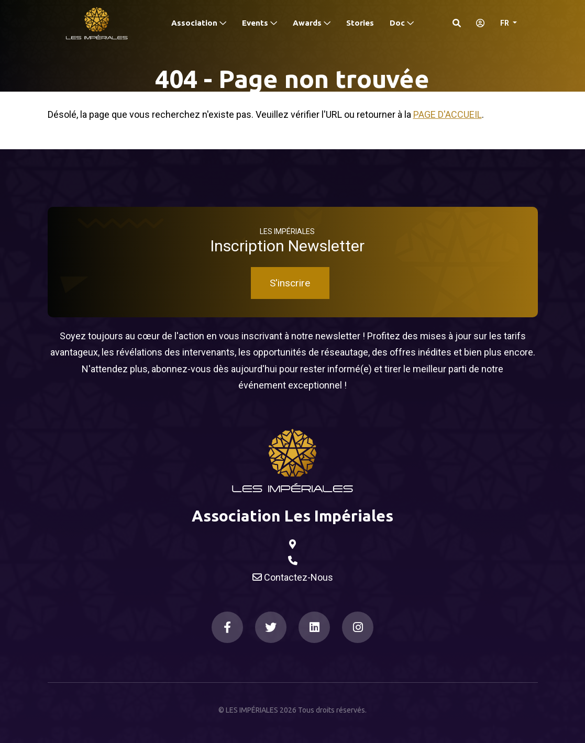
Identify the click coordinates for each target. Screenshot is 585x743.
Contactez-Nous (292, 577)
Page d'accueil (447, 114)
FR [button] (505, 23)
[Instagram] (357, 627)
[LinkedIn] (314, 627)
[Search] (457, 23)
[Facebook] (227, 627)
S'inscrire (290, 283)
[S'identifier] (477, 23)
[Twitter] (270, 627)
